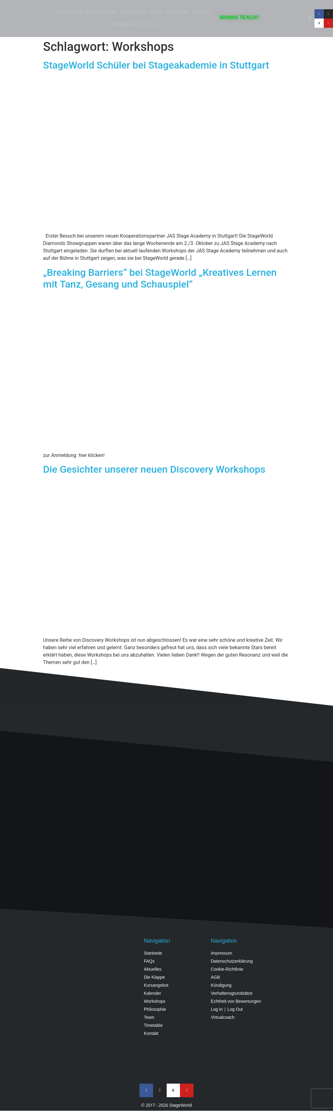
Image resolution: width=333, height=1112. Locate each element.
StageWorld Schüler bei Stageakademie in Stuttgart (156, 65)
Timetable (177, 12)
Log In (149, 24)
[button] (309, 18)
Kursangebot (102, 12)
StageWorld (70, 12)
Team (156, 12)
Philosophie (133, 12)
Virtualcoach (124, 24)
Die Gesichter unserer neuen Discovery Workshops (154, 469)
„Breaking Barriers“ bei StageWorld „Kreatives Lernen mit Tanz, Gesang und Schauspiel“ (160, 278)
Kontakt (201, 12)
